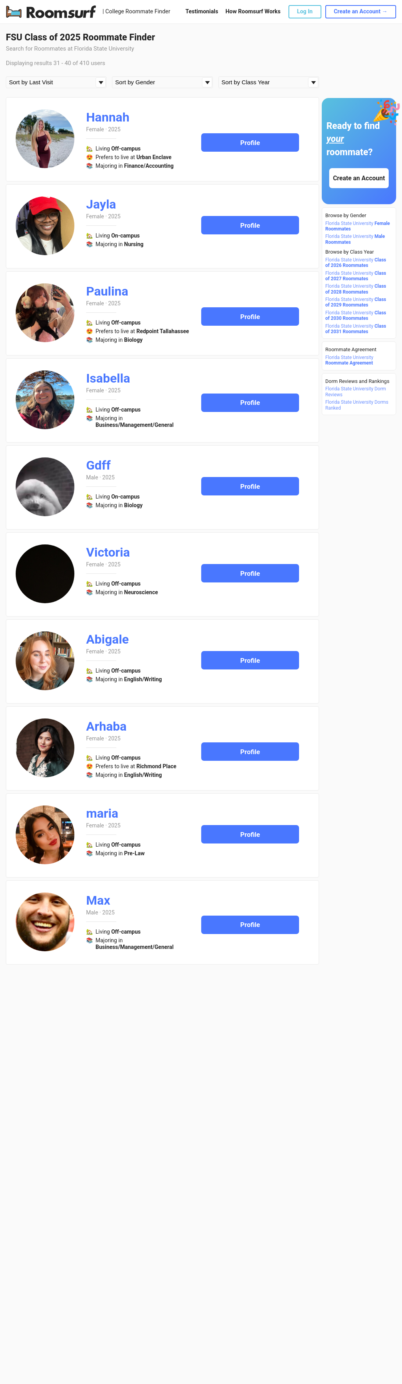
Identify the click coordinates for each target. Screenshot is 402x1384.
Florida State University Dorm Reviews (355, 391)
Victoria (108, 552)
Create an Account (359, 178)
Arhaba (106, 726)
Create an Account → (361, 11)
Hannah (108, 117)
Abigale (107, 639)
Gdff (98, 465)
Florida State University (357, 226)
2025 (114, 129)
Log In (305, 11)
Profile (250, 143)
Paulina (107, 291)
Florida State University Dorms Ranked (356, 404)
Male (92, 477)
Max (98, 900)
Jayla (101, 204)
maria (102, 813)
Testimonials (202, 11)
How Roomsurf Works (253, 11)
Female (95, 129)
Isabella (108, 378)
